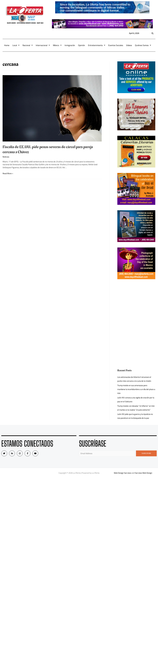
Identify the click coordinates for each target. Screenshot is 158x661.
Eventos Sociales (115, 45)
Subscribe (146, 453)
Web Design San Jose (122, 473)
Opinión (81, 45)
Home (6, 45)
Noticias (6, 157)
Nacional (28, 45)
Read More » (8, 173)
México (57, 45)
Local (15, 45)
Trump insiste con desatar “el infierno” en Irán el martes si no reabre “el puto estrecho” (136, 408)
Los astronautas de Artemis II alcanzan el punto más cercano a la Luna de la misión (134, 379)
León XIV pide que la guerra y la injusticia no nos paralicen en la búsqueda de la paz (135, 416)
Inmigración (70, 45)
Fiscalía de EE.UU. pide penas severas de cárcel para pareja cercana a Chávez (48, 149)
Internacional (43, 45)
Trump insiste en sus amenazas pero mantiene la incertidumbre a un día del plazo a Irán (136, 389)
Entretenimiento (96, 45)
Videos (129, 45)
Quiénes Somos (143, 45)
